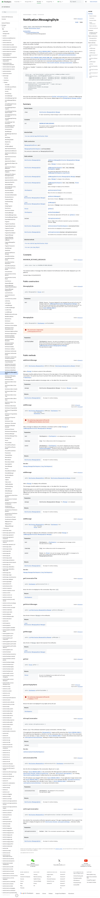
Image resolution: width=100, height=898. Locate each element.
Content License (58, 848)
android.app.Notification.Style (32, 32)
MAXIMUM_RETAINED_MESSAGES (47, 123)
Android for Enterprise (25, 876)
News (21, 883)
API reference (6, 7)
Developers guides (77, 878)
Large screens (50, 874)
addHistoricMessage (53, 160)
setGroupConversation (54, 232)
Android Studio (93, 1)
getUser (50, 208)
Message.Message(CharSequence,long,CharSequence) (38, 466)
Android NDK (76, 884)
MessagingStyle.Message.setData (72, 98)
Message (54, 164)
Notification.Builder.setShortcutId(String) (52, 59)
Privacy (35, 883)
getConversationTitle (54, 190)
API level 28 (80, 286)
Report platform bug (91, 874)
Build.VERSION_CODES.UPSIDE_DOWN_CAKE (41, 57)
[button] (9, 25)
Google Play (49, 1)
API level (3, 27)
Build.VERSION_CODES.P (45, 51)
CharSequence (37, 148)
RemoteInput (27, 377)
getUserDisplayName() (45, 448)
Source (21, 881)
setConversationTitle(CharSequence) (34, 751)
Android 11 (62, 883)
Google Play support (91, 880)
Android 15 (62, 874)
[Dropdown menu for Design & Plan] (33, 1)
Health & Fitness (37, 879)
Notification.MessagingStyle (32, 160)
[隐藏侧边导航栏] (16, 895)
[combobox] (77, 1)
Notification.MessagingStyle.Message (50, 112)
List (26, 196)
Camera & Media (37, 881)
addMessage (51, 167)
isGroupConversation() (74, 779)
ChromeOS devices (51, 879)
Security (22, 879)
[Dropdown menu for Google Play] (54, 1)
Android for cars (50, 881)
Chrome (44, 893)
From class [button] (36, 136)
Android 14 (62, 876)
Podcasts (22, 888)
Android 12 (62, 881)
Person (72, 51)
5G (34, 885)
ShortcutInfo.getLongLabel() (64, 773)
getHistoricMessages (53, 196)
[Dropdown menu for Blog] (63, 1)
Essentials (17, 1)
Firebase (50, 893)
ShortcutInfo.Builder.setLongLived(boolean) (59, 62)
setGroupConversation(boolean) (67, 55)
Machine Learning (38, 876)
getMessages (51, 202)
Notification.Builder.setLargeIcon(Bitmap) (57, 822)
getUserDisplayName (53, 212)
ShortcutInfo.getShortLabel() (32, 775)
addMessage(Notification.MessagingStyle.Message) (63, 303)
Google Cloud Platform (60, 893)
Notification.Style (34, 28)
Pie (60, 888)
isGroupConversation (53, 218)
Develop (34, 14)
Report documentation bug (92, 877)
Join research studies (91, 882)
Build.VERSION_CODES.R (35, 771)
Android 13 (62, 879)
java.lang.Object (27, 31)
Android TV (49, 883)
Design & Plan (28, 1)
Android (22, 874)
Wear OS (49, 876)
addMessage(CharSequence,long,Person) (59, 173)
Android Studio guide (78, 876)
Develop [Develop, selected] (39, 1)
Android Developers (27, 14)
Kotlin (76, 22)
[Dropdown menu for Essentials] (21, 1)
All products (71, 893)
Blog (60, 1)
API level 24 (80, 18)
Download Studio (77, 882)
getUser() (72, 214)
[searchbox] (9, 12)
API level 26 (80, 360)
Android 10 (62, 885)
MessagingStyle (29, 145)
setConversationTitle (54, 226)
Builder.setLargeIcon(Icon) (60, 96)
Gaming (35, 874)
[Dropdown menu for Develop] (43, 1)
